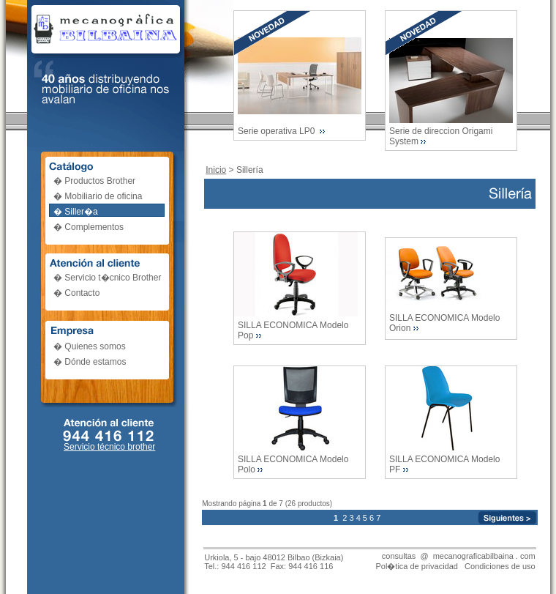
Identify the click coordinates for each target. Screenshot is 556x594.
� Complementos (88, 227)
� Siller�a (75, 212)
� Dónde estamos (89, 362)
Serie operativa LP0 (278, 131)
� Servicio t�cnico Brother (107, 277)
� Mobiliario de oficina (97, 196)
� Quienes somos (89, 346)
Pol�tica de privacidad (416, 566)
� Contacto (76, 293)
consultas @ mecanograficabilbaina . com (459, 556)
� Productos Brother (94, 181)
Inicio (216, 170)
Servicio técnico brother (109, 447)
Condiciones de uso (500, 566)
